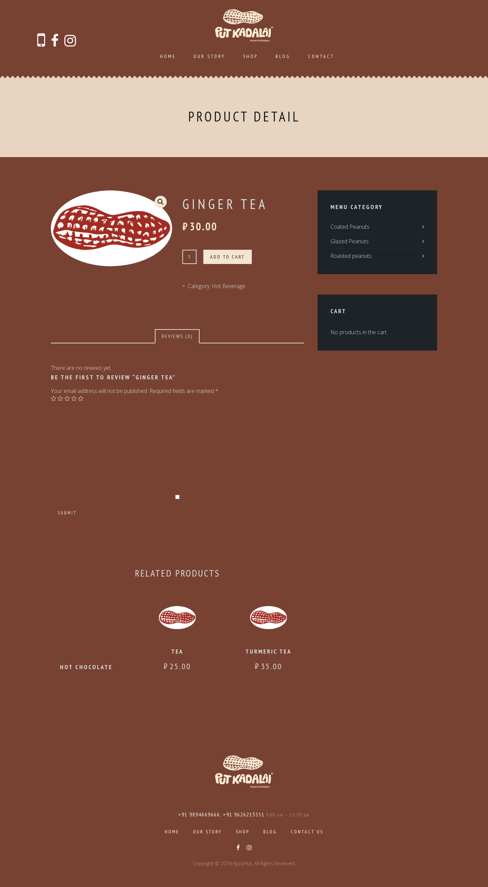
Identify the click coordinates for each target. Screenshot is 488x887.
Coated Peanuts (349, 226)
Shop (250, 56)
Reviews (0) (177, 336)
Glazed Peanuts (349, 241)
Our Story (209, 56)
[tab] (177, 336)
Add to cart (227, 257)
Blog (283, 56)
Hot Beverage (228, 286)
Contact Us (307, 832)
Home (168, 56)
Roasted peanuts (351, 256)
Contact (321, 56)
